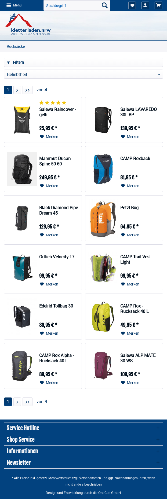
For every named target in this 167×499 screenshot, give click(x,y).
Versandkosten (90, 478)
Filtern (15, 62)
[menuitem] (13, 5)
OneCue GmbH (109, 492)
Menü (13, 5)
